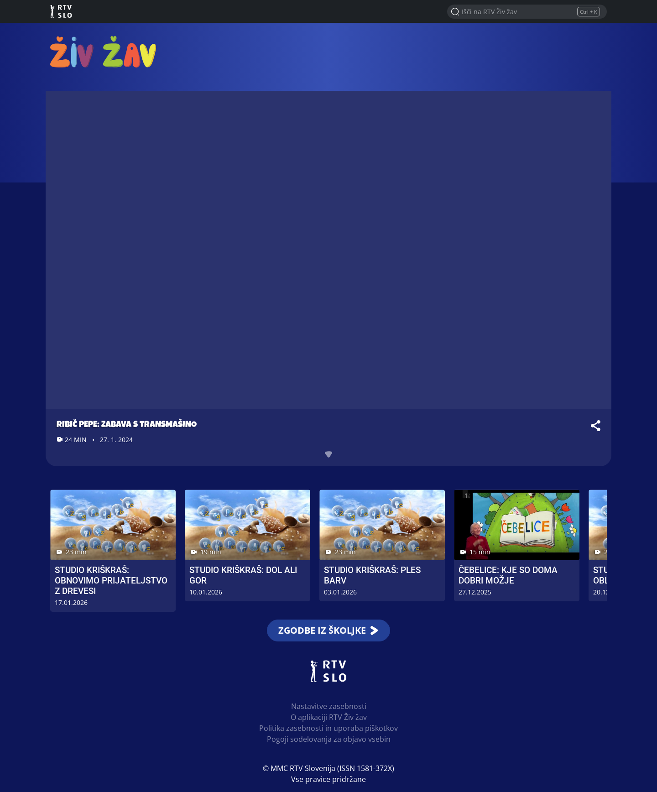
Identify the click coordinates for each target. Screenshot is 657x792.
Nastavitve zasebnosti (328, 706)
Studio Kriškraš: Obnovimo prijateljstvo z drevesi (111, 580)
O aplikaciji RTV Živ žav (329, 717)
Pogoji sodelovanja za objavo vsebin (329, 739)
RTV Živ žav (103, 51)
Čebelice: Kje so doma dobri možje (508, 575)
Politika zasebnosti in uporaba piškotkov (328, 728)
